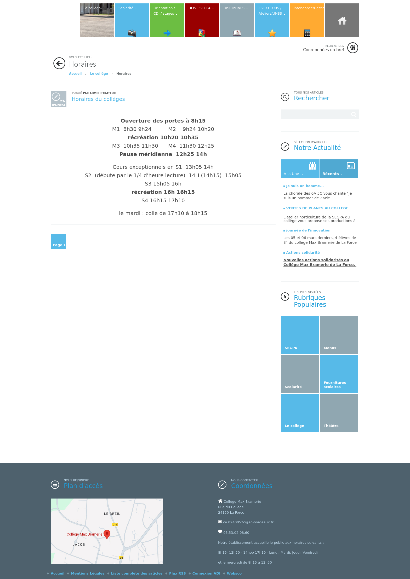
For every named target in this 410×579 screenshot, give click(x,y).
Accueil (75, 74)
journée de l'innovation (308, 230)
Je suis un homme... (305, 186)
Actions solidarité (303, 252)
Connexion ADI (206, 573)
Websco (234, 573)
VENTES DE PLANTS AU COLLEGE (317, 208)
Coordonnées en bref (323, 48)
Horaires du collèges (98, 99)
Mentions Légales (87, 573)
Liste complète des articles (137, 573)
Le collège (99, 74)
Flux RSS (177, 573)
